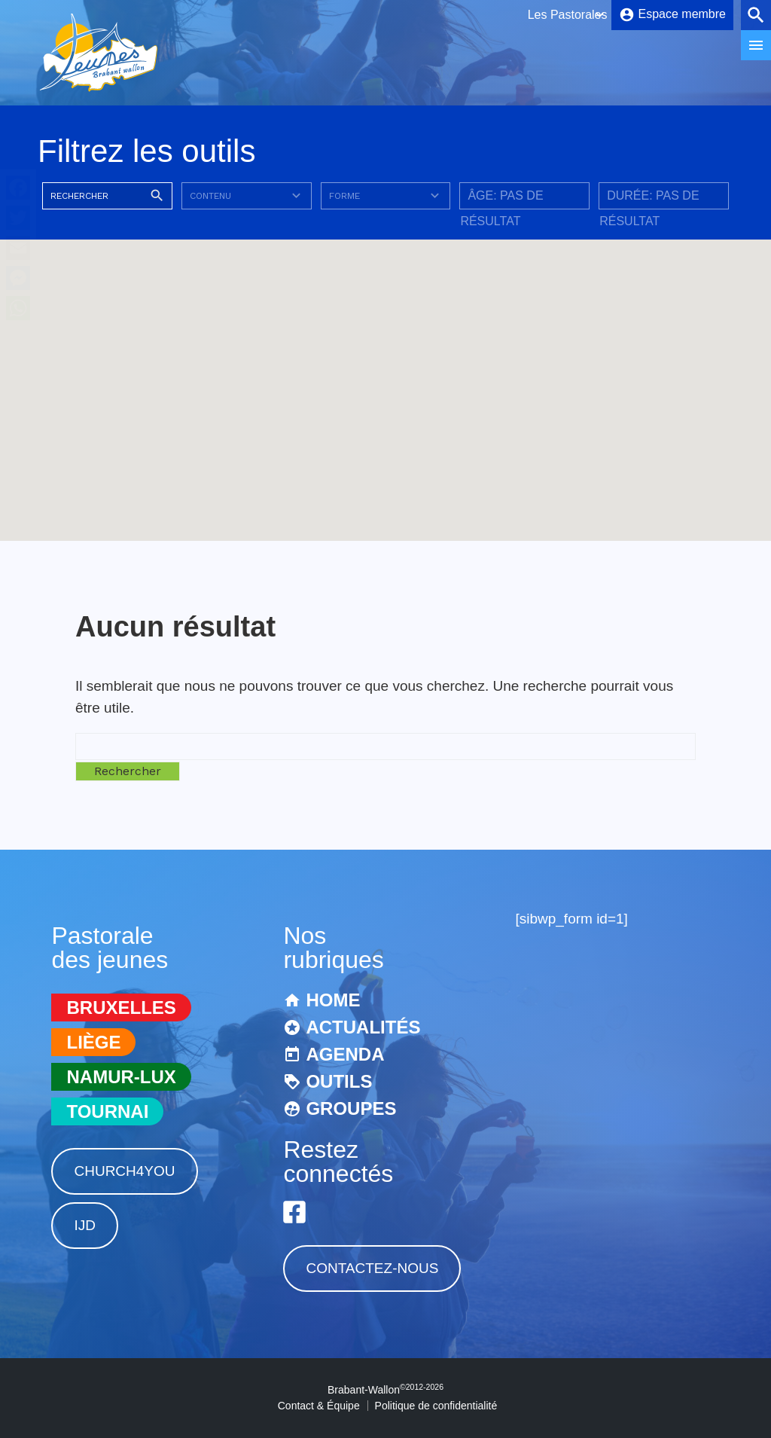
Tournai (107, 1111)
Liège (93, 1042)
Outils (339, 1081)
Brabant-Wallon (385, 1390)
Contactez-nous (372, 1268)
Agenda (345, 1054)
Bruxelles (120, 1007)
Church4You (124, 1171)
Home (333, 1000)
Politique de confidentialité (436, 1406)
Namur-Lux (120, 1077)
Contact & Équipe (319, 1406)
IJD (85, 1225)
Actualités (363, 1027)
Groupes (351, 1108)
